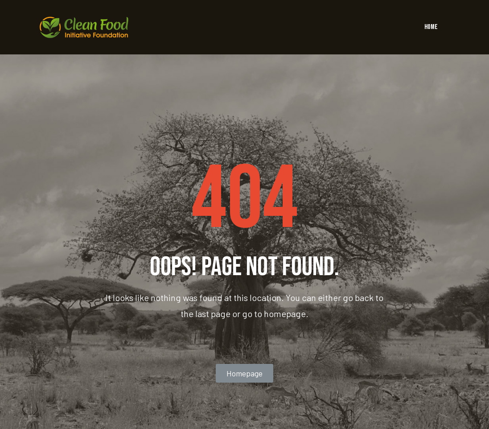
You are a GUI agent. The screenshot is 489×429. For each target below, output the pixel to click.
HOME (431, 27)
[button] (244, 373)
